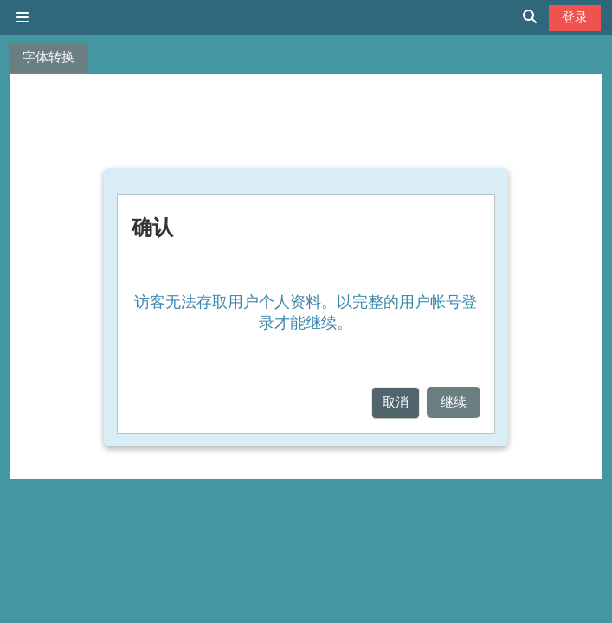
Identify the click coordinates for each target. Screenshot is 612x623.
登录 (575, 17)
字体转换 (48, 56)
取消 (396, 402)
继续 (454, 402)
